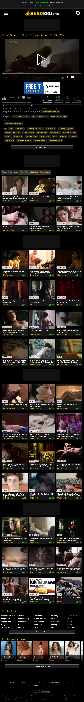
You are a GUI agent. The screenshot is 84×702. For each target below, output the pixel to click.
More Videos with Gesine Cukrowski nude (35, 172)
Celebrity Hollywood (66, 129)
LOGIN (48, 5)
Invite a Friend (54, 682)
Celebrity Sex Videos (35, 129)
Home (12, 682)
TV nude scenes (39, 140)
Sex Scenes (20, 129)
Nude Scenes (54, 133)
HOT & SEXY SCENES (40, 117)
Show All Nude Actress (42, 666)
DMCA (48, 686)
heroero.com (46, 691)
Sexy (54, 136)
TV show (63, 136)
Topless (7, 136)
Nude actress (50, 129)
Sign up (24, 682)
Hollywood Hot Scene (12, 133)
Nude (10, 129)
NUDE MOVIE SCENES (21, 117)
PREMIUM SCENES (42, 2)
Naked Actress (29, 133)
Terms (36, 686)
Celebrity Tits (42, 133)
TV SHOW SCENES (27, 2)
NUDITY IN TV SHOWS (59, 117)
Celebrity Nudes (31, 136)
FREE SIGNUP (38, 5)
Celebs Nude (9, 140)
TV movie (73, 136)
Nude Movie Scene (69, 133)
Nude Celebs (45, 136)
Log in (38, 682)
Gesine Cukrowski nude (50, 112)
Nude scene (18, 136)
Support (71, 682)
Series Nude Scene (24, 140)
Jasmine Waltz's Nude (56, 2)
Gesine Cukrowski (55, 140)
